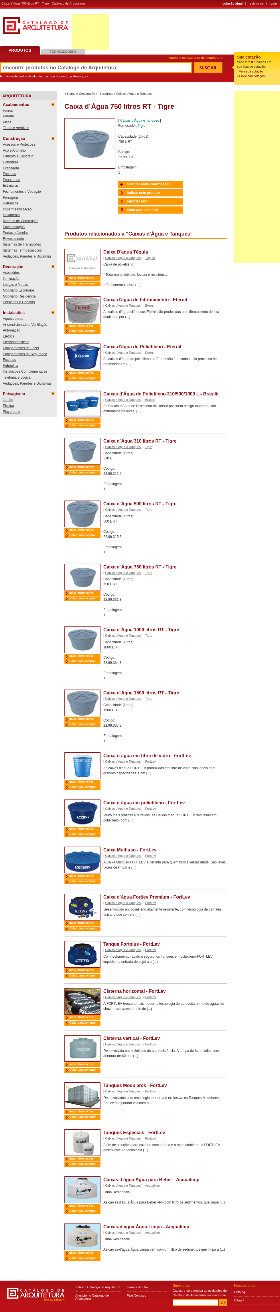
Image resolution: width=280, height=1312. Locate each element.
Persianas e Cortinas (19, 302)
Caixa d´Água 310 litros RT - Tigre (140, 441)
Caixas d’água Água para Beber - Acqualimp (151, 1179)
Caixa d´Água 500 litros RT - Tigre (140, 503)
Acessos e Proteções (19, 144)
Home (71, 93)
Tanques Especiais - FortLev (134, 1132)
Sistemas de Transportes (22, 244)
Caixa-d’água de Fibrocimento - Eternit (145, 299)
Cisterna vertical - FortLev (131, 1038)
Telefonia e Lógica (17, 377)
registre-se (256, 3)
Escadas (9, 174)
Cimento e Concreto (18, 156)
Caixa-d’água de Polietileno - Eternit (142, 346)
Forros (8, 110)
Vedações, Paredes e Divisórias (27, 256)
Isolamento (11, 215)
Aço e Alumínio (14, 150)
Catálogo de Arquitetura (35, 28)
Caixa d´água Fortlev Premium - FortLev (146, 897)
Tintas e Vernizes (16, 128)
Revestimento (13, 239)
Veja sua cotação (251, 71)
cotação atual (232, 3)
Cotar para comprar (82, 283)
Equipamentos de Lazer (21, 348)
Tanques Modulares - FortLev (135, 1085)
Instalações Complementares (25, 371)
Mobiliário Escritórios (19, 290)
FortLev (150, 761)
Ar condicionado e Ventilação (25, 325)
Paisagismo (14, 393)
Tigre (141, 126)
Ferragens (11, 198)
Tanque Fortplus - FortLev (131, 944)
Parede (8, 116)
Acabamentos (16, 104)
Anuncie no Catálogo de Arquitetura (195, 57)
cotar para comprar (142, 210)
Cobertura (10, 162)
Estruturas (11, 186)
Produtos (20, 50)
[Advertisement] (90, 32)
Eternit (149, 305)
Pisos (7, 122)
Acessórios (11, 273)
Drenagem (11, 168)
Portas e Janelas (15, 233)
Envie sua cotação (252, 76)
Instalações (14, 312)
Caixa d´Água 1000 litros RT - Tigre (141, 629)
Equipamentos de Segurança (25, 354)
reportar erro (137, 201)
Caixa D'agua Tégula (125, 252)
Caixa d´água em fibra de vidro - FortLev (147, 755)
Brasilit (150, 399)
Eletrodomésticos (16, 342)
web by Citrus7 (54, 1300)
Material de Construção (20, 221)
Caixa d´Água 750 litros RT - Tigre (140, 566)
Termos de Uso (137, 1287)
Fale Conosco (136, 1295)
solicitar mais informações (148, 184)
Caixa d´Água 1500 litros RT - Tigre (141, 692)
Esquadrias (11, 180)
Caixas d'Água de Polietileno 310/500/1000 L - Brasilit (161, 393)
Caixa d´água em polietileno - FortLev (144, 802)
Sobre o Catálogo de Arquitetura (97, 1287)
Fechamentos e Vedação (22, 192)
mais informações (81, 278)
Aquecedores (13, 319)
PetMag (239, 1292)
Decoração (13, 266)
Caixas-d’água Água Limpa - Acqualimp (146, 1226)
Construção (14, 138)
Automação (11, 330)
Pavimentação (14, 227)
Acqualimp (152, 1185)
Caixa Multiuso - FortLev (130, 849)
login (273, 3)
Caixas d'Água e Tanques (133, 93)
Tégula (150, 258)
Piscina (8, 406)
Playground (11, 412)
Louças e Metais (15, 285)
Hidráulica (10, 203)
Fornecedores (63, 51)
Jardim (8, 400)
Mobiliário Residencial (19, 296)
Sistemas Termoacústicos (22, 250)
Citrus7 (239, 1300)
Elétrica (8, 336)
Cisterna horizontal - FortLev (134, 991)
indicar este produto (143, 193)
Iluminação (11, 279)
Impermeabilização (17, 209)
